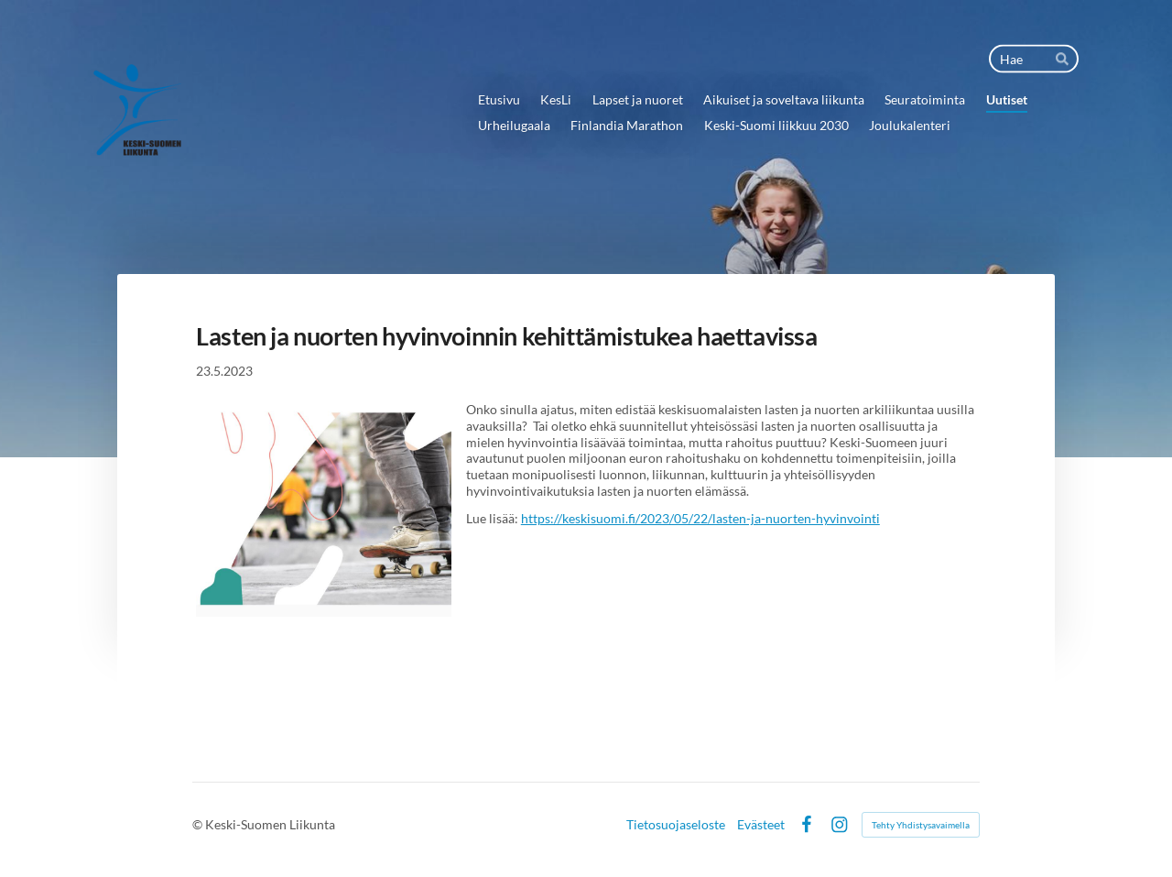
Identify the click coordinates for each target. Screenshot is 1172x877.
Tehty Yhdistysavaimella (921, 824)
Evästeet (761, 824)
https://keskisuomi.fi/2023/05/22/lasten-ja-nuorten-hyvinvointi (700, 518)
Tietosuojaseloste (675, 824)
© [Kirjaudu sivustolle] (198, 824)
